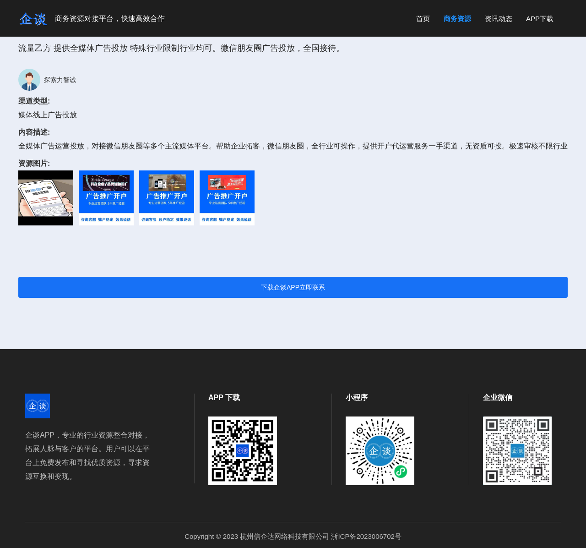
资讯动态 (498, 18)
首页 (423, 18)
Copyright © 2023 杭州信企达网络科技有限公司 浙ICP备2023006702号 (293, 536)
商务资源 (457, 18)
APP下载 (539, 18)
